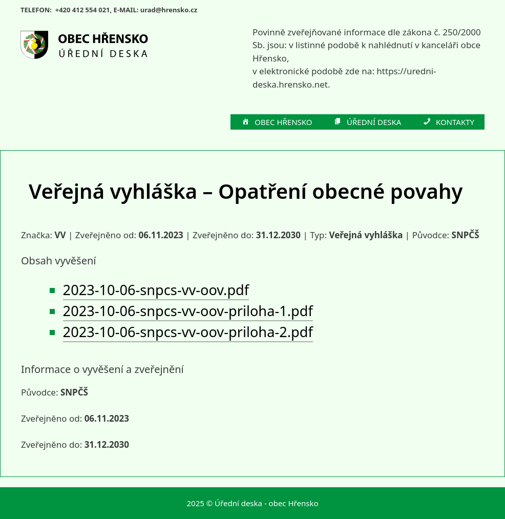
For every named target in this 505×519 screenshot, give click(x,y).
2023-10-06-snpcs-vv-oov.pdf (156, 289)
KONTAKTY (448, 122)
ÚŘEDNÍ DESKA (367, 122)
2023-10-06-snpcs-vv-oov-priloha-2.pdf (188, 331)
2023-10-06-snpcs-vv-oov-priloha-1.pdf (188, 310)
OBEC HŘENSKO (276, 122)
